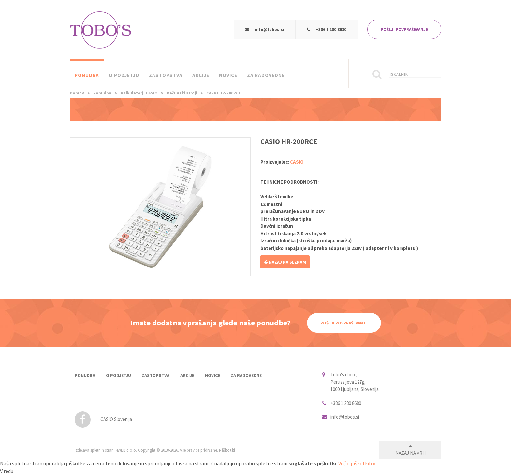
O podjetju (124, 75)
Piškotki (227, 450)
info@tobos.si (269, 29)
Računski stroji (182, 93)
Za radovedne (266, 75)
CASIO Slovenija (103, 419)
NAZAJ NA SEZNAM (285, 262)
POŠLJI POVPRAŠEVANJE (404, 29)
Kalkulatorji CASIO (139, 93)
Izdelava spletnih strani (95, 450)
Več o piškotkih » (356, 463)
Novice (228, 75)
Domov (77, 93)
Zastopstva (165, 75)
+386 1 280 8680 (331, 29)
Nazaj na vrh (410, 453)
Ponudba (87, 75)
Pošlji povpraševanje (344, 323)
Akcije (200, 75)
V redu (6, 471)
